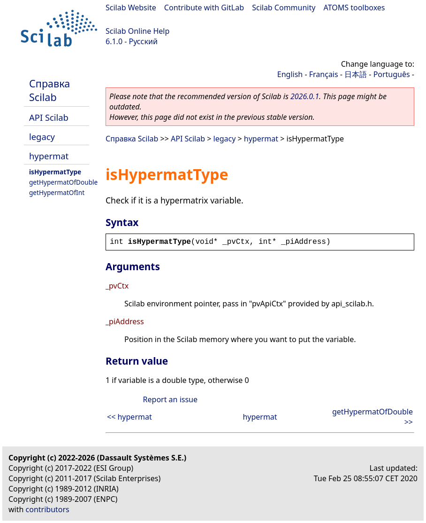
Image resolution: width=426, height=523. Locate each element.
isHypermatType (55, 171)
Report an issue (170, 399)
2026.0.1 (304, 96)
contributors (47, 509)
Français (323, 74)
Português (391, 74)
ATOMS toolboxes (354, 7)
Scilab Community (283, 7)
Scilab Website (131, 7)
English (290, 74)
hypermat (48, 156)
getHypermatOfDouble (63, 182)
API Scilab (48, 117)
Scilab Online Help (137, 31)
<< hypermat (129, 417)
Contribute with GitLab (204, 7)
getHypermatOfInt (56, 192)
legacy (42, 136)
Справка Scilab (49, 90)
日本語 (355, 74)
